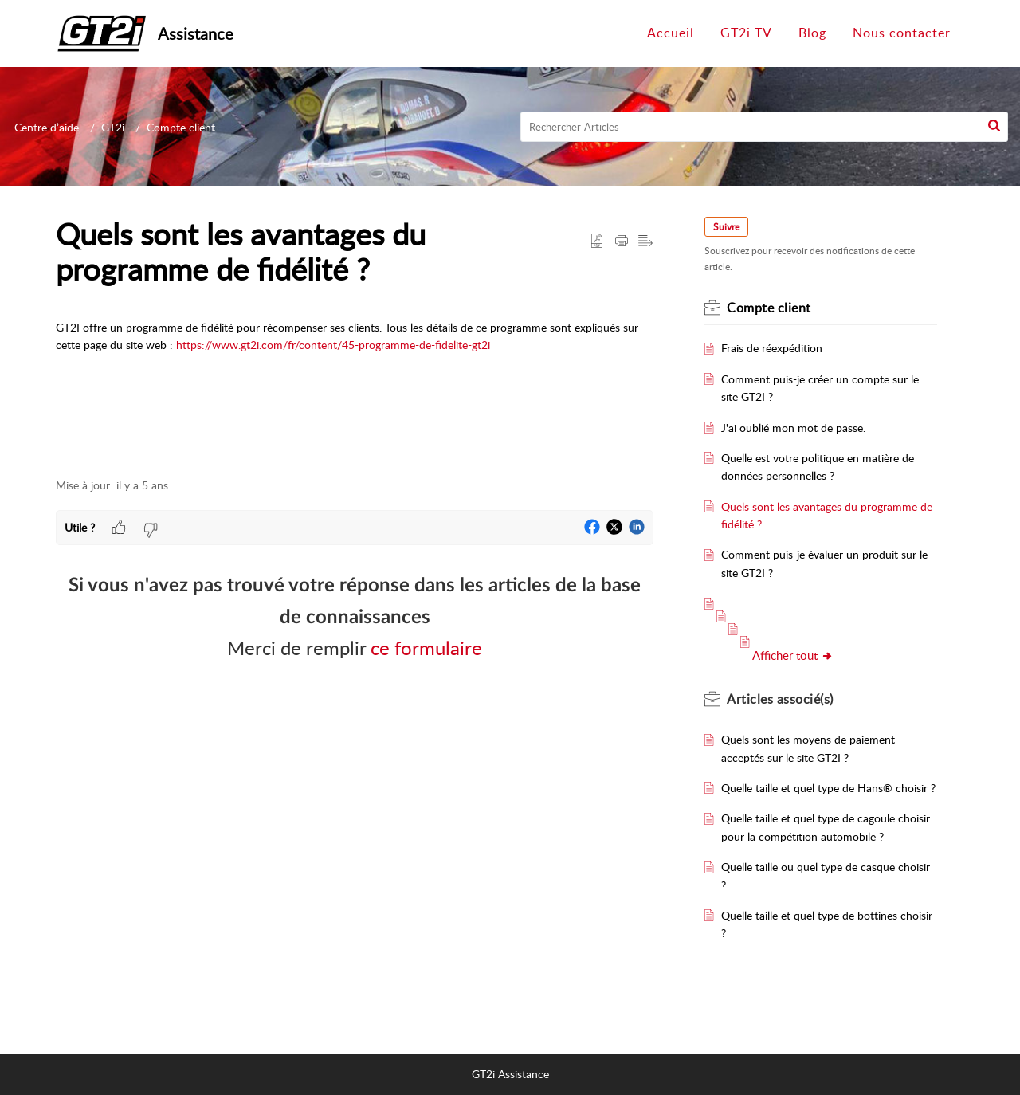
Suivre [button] (726, 227)
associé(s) (780, 699)
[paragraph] (354, 351)
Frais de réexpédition (771, 347)
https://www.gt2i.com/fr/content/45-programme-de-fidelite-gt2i (333, 344)
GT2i (112, 127)
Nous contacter (902, 32)
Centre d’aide (46, 127)
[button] (994, 126)
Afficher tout (793, 655)
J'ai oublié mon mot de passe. (793, 427)
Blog (812, 32)
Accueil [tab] (670, 32)
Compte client (181, 127)
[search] (764, 127)
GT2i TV (746, 32)
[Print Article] (621, 240)
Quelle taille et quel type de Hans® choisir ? (828, 787)
